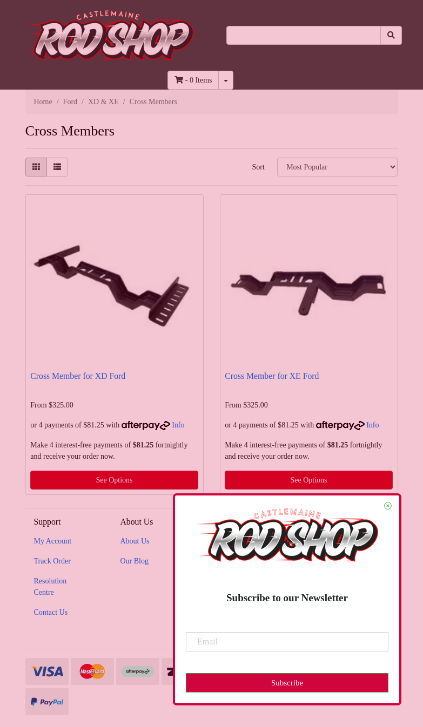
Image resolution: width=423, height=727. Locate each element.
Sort (258, 167)
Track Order (52, 561)
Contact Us (51, 612)
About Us (134, 541)
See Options (114, 480)
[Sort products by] (337, 167)
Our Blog (134, 561)
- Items (193, 80)
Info (178, 425)
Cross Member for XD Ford (77, 376)
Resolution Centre (50, 586)
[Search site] (391, 35)
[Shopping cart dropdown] (225, 80)
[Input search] (303, 35)
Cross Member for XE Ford (272, 376)
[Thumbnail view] (36, 167)
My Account (53, 541)
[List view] (57, 167)
